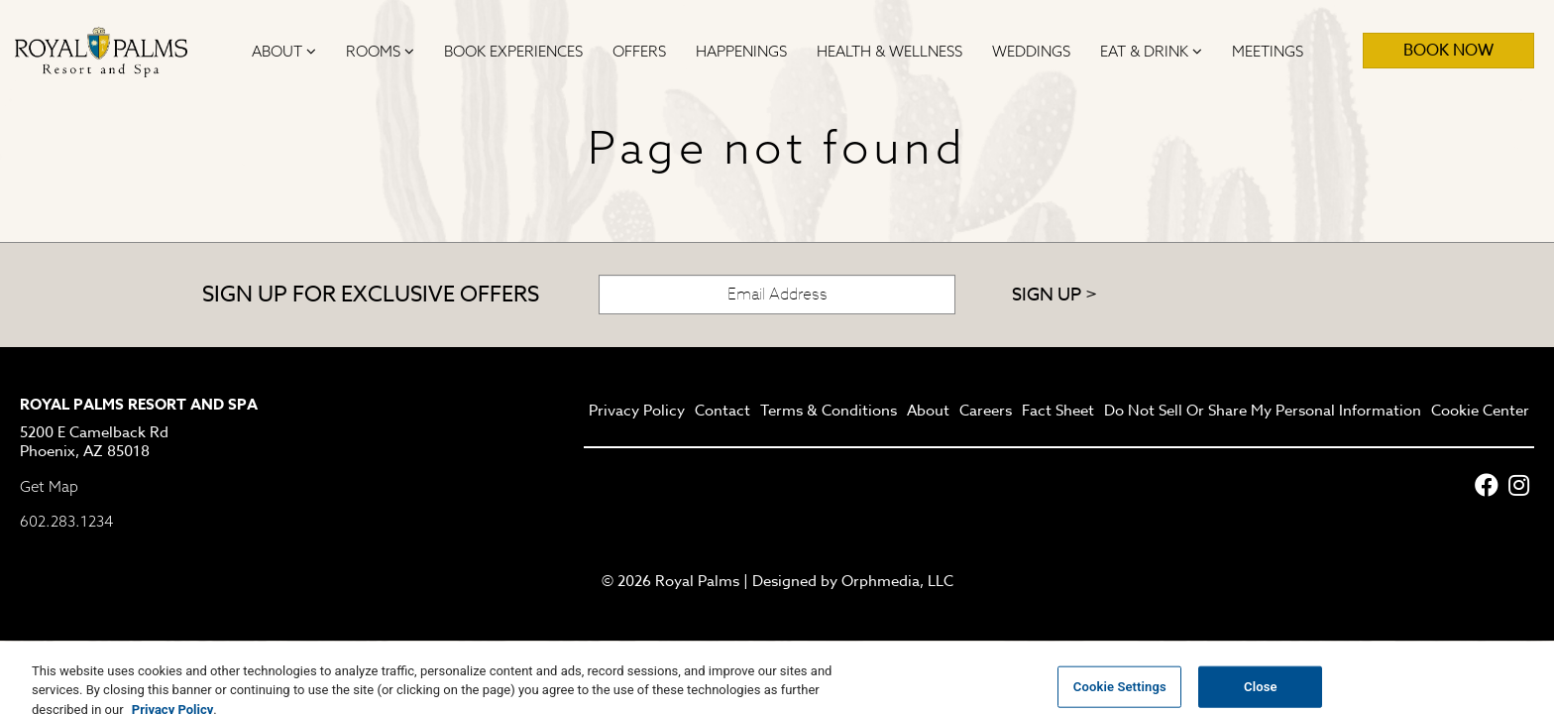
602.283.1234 (66, 521)
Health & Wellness (889, 51)
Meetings (1267, 51)
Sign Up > (1054, 295)
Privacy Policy (637, 411)
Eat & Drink (1151, 51)
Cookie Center (1480, 411)
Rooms (380, 51)
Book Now (1448, 50)
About (284, 51)
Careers (985, 411)
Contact (722, 411)
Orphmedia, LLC (897, 581)
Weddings (1031, 51)
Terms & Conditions (828, 411)
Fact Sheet (1058, 411)
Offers (639, 51)
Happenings (741, 51)
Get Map (49, 486)
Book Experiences (513, 51)
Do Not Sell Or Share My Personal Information (1262, 411)
